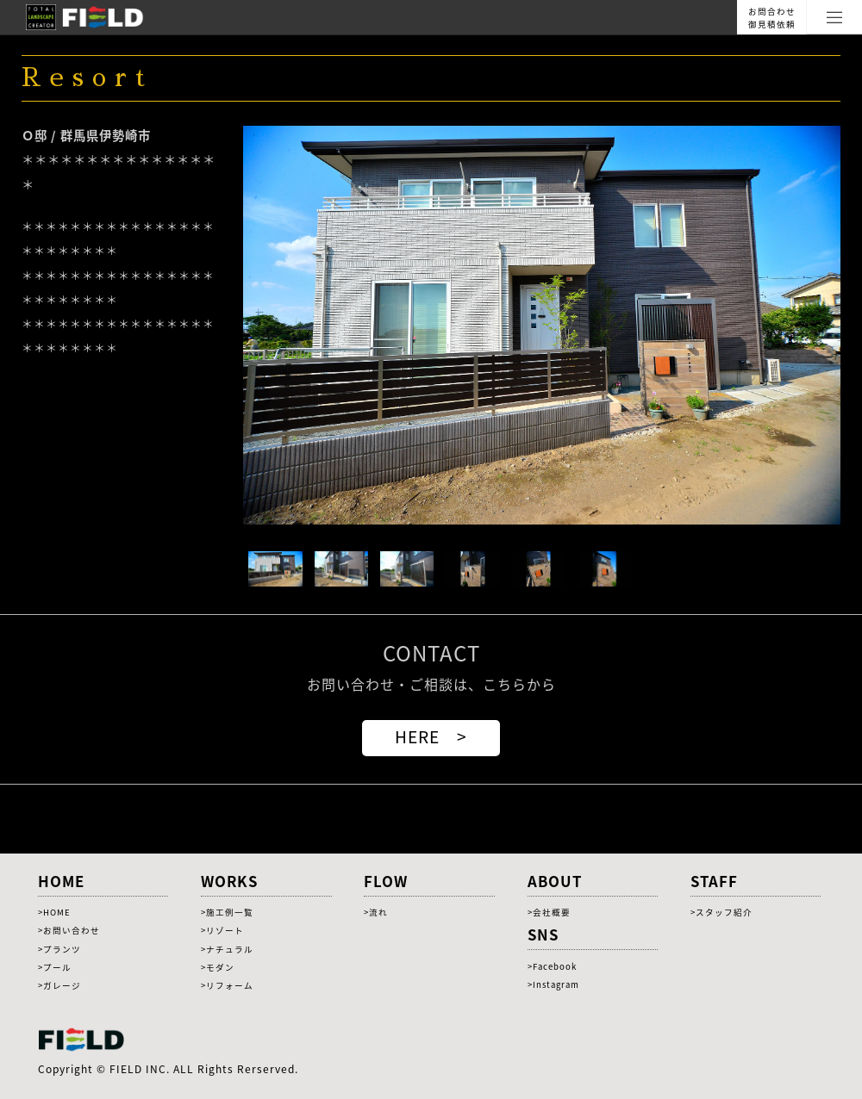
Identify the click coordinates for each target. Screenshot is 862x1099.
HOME (57, 912)
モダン (220, 967)
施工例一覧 (229, 912)
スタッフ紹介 (724, 912)
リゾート (225, 930)
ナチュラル (229, 949)
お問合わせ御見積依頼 (772, 17)
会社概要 (552, 912)
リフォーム (229, 985)
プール (57, 967)
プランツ (62, 949)
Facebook (555, 966)
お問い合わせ (71, 930)
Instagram (556, 984)
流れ (378, 912)
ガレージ (62, 985)
